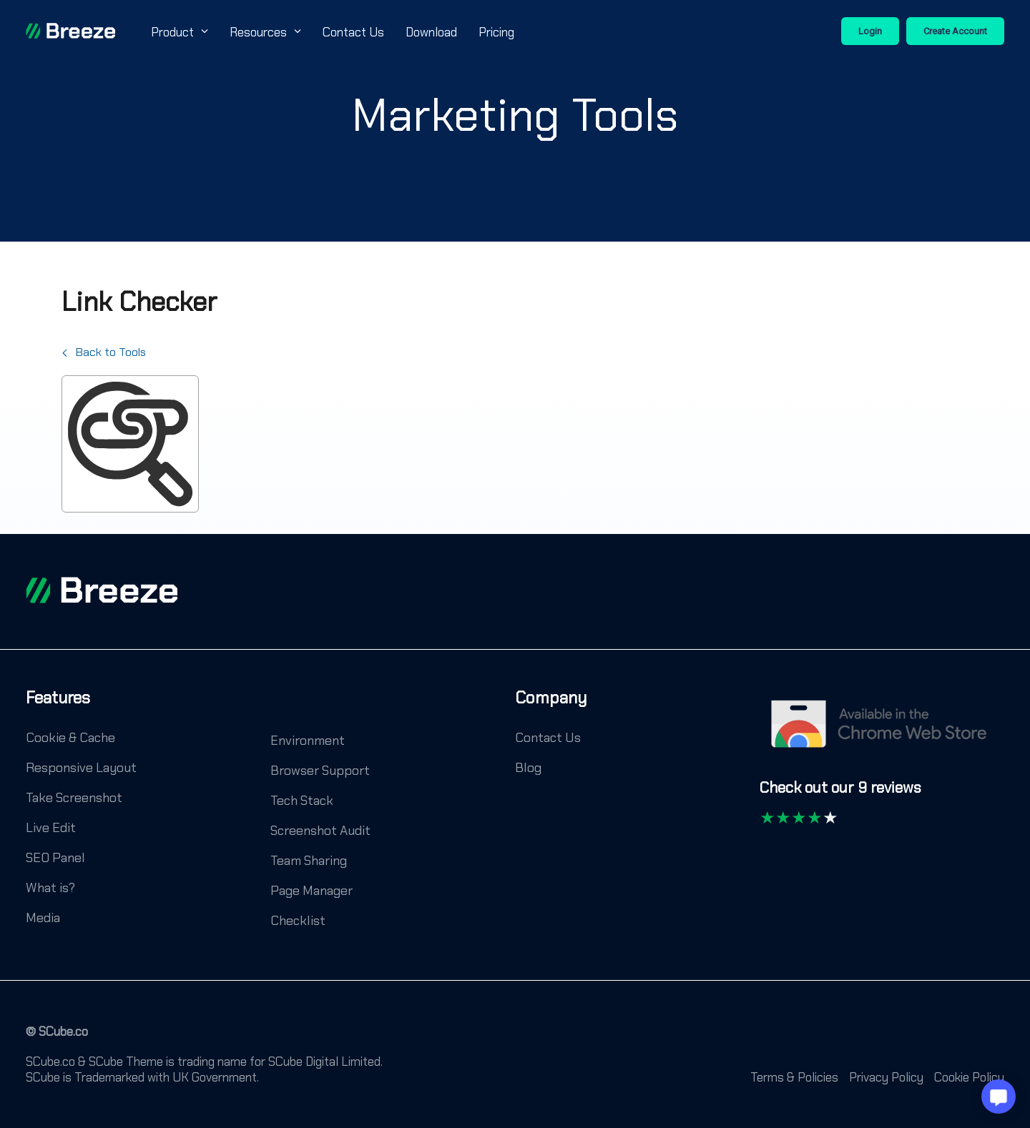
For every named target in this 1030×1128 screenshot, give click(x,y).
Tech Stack (301, 800)
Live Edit (51, 828)
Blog (528, 768)
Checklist (297, 921)
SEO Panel (55, 858)
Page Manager (311, 891)
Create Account (955, 31)
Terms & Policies (794, 1077)
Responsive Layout (81, 768)
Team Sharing (308, 861)
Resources (265, 32)
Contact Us (353, 32)
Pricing (496, 32)
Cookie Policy (969, 1077)
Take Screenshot (74, 798)
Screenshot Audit (320, 830)
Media (43, 918)
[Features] (58, 708)
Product (179, 32)
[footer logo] (101, 590)
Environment (307, 740)
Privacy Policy (886, 1077)
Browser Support (320, 770)
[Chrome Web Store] (882, 731)
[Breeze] (70, 31)
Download (431, 32)
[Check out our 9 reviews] (840, 794)
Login (870, 31)
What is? (50, 888)
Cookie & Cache (70, 738)
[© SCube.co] (57, 1039)
